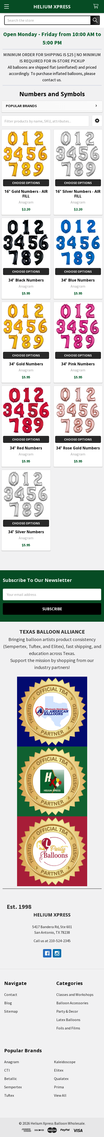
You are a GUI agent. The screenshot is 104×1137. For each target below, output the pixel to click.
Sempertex (13, 1087)
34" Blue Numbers (78, 280)
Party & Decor (67, 1011)
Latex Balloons (68, 1019)
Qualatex (61, 1078)
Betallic (10, 1078)
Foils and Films (68, 1028)
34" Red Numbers (26, 448)
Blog (8, 1003)
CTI (7, 1070)
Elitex (58, 1070)
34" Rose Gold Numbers (78, 448)
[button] (97, 120)
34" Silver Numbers (26, 531)
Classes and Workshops (74, 994)
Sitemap (11, 1011)
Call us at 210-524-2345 (52, 940)
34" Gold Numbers (26, 364)
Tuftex (9, 1095)
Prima (59, 1087)
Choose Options (26, 183)
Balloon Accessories (72, 1003)
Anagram (11, 1061)
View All (60, 1095)
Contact (10, 994)
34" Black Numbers (26, 280)
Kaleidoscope (64, 1061)
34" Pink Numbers (78, 364)
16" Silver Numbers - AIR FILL (77, 194)
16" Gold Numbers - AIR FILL (26, 194)
